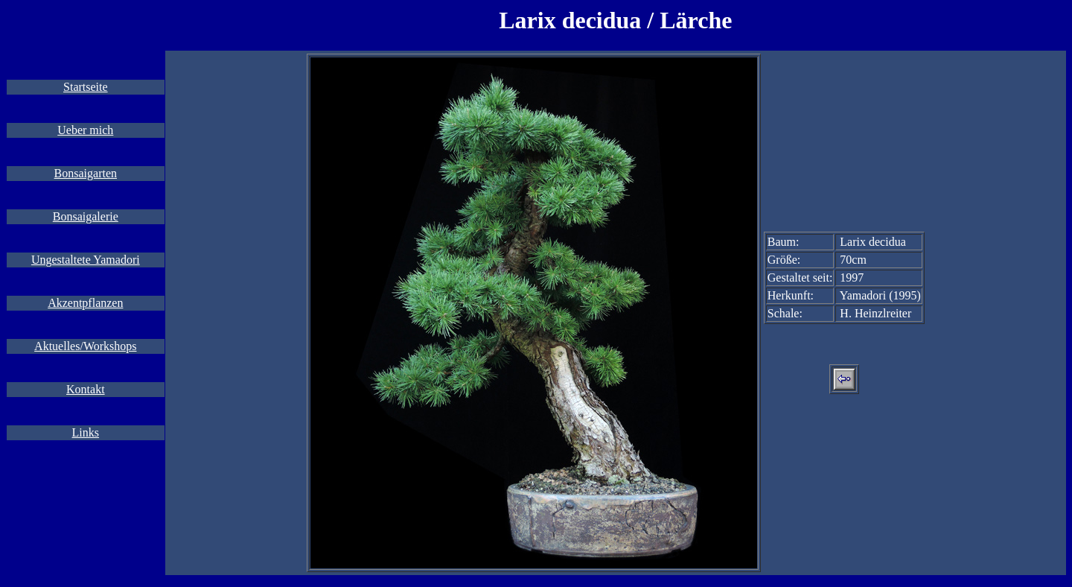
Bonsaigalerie (85, 216)
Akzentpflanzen (85, 302)
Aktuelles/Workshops (85, 346)
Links (85, 432)
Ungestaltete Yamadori (85, 259)
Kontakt (85, 389)
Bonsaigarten (85, 173)
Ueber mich (85, 130)
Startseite (85, 86)
